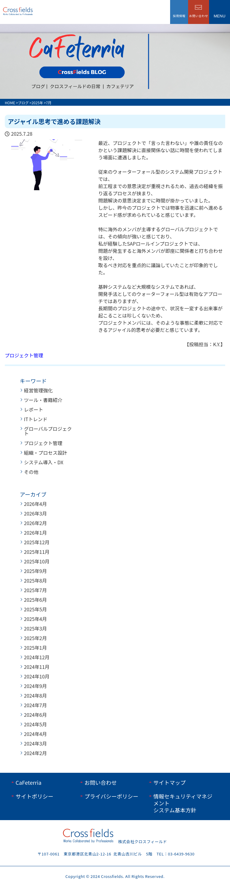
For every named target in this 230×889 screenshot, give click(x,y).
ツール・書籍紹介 (43, 399)
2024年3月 (35, 743)
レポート (33, 409)
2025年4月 (35, 618)
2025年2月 (35, 638)
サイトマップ (169, 782)
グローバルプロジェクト (48, 431)
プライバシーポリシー (111, 796)
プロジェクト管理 (24, 355)
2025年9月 (35, 570)
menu (219, 16)
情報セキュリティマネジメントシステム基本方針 (182, 803)
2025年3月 (35, 628)
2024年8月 (35, 695)
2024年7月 (35, 705)
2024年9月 (35, 686)
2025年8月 (35, 580)
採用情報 (179, 15)
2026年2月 (35, 523)
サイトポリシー (34, 796)
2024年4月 (35, 733)
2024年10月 (36, 676)
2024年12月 (36, 657)
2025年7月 (35, 590)
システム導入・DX (43, 462)
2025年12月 (36, 542)
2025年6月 (35, 599)
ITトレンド (35, 419)
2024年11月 (36, 666)
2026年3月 (35, 513)
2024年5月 (35, 724)
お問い (198, 15)
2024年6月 (35, 714)
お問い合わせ (100, 782)
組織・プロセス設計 (45, 452)
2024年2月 (35, 753)
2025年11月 (36, 551)
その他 (31, 471)
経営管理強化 (38, 390)
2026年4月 (35, 503)
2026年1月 (35, 532)
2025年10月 (36, 561)
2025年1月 (35, 647)
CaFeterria (28, 782)
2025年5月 (35, 609)
